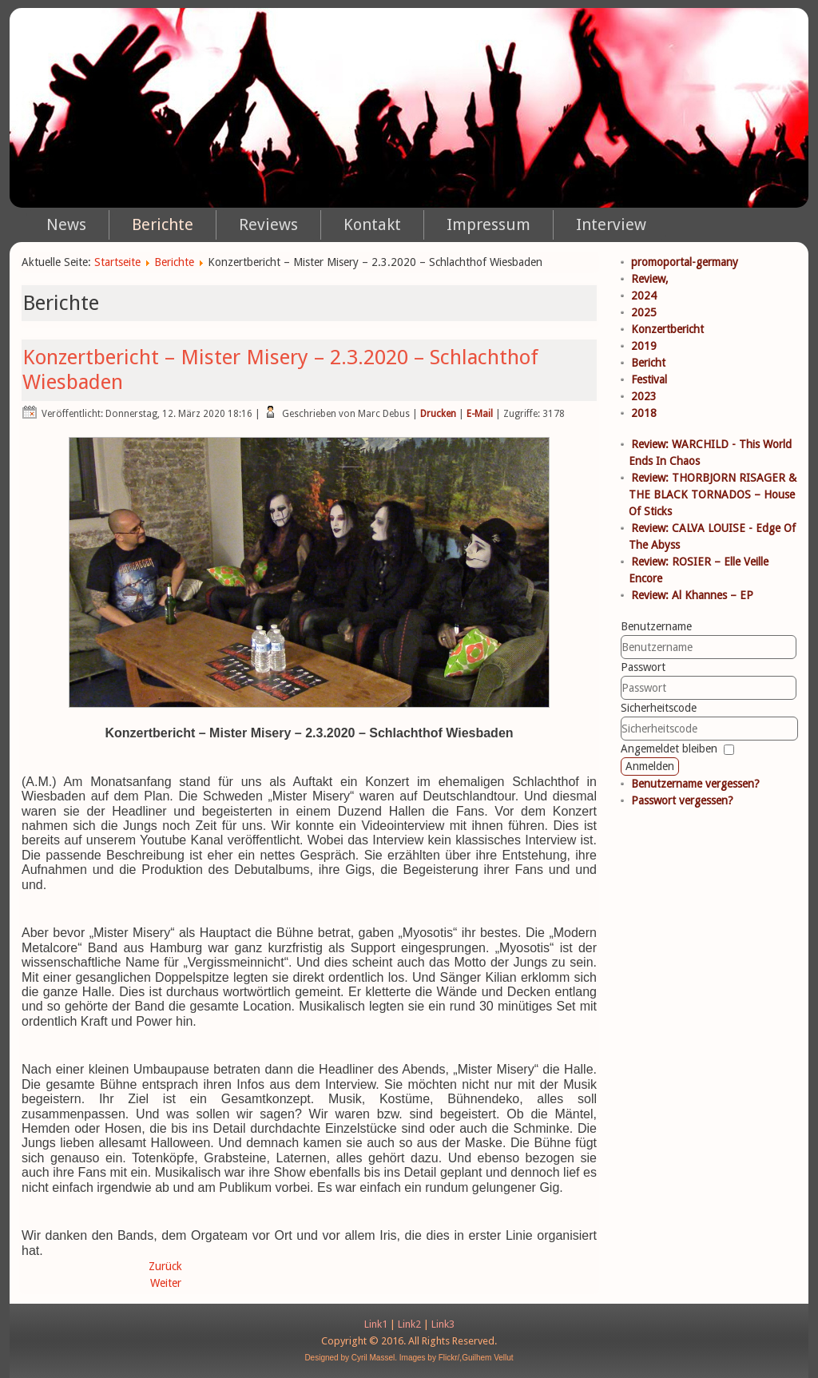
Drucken (438, 413)
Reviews (268, 224)
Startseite (117, 262)
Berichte (162, 224)
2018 (644, 413)
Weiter (165, 1283)
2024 (644, 295)
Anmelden (649, 766)
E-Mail (480, 413)
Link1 (375, 1324)
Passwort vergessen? (682, 800)
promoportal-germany (684, 262)
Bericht (648, 362)
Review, (650, 278)
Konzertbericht (667, 329)
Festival (649, 379)
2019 (644, 346)
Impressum (488, 224)
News (66, 224)
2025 (644, 312)
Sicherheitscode (659, 707)
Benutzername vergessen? (695, 783)
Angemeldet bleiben (669, 748)
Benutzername (656, 626)
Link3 (443, 1324)
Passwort (643, 667)
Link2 (409, 1324)
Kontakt (372, 224)
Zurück (165, 1266)
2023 (644, 396)
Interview (611, 224)
